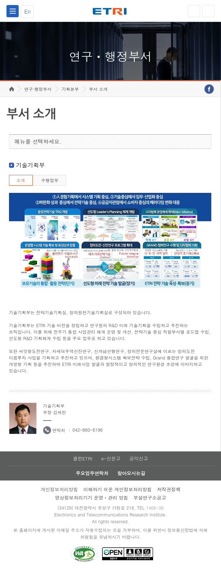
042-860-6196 (88, 430)
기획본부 (70, 89)
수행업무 (50, 180)
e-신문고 (110, 458)
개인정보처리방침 (59, 489)
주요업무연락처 (92, 473)
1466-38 (155, 508)
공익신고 (138, 458)
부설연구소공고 (149, 497)
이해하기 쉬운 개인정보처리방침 (117, 489)
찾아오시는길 (131, 473)
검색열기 (208, 11)
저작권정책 (168, 489)
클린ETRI (82, 458)
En (27, 11)
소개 (21, 180)
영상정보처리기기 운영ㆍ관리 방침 (91, 497)
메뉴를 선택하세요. (38, 141)
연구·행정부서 (38, 89)
